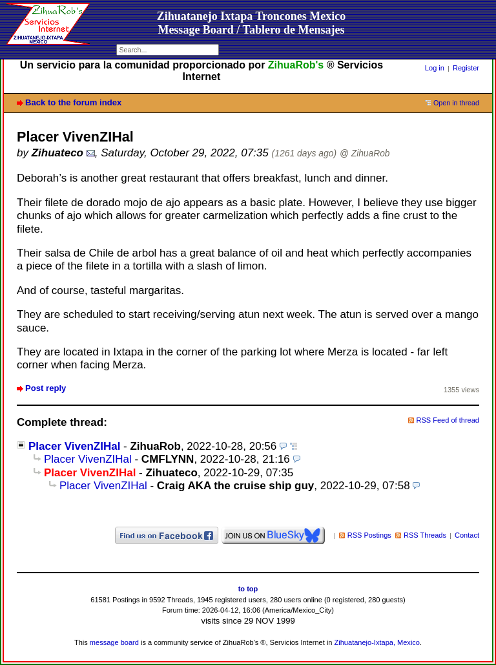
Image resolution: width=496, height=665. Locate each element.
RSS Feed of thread (448, 420)
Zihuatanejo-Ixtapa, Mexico (377, 642)
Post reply (45, 388)
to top (248, 589)
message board (114, 642)
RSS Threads (425, 535)
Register (466, 68)
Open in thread (456, 103)
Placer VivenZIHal (74, 446)
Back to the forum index (73, 102)
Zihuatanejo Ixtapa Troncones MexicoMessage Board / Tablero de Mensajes (251, 23)
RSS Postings (369, 535)
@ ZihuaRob (365, 153)
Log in (434, 68)
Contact (467, 535)
